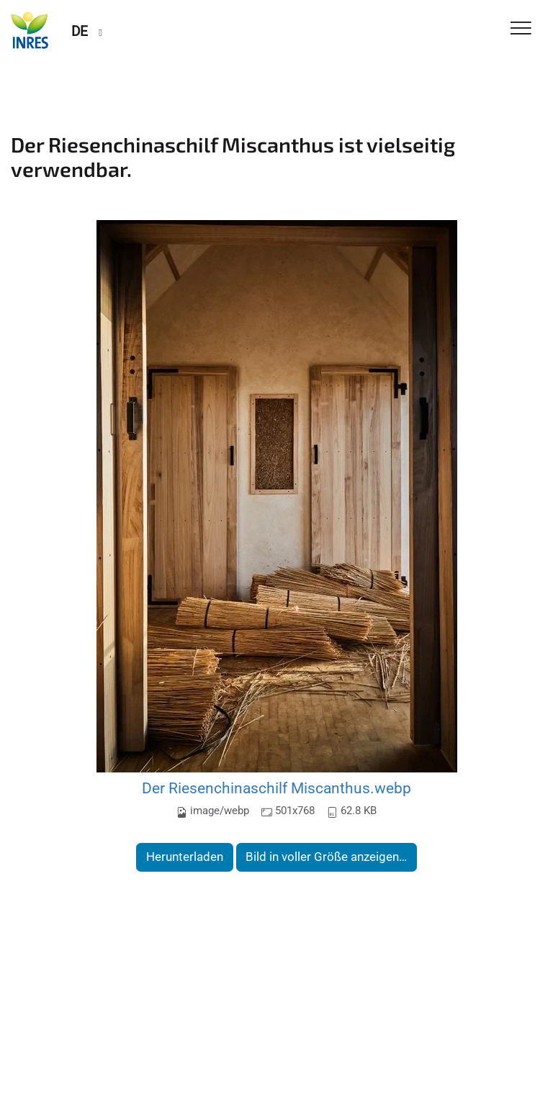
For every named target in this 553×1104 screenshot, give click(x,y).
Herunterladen (184, 856)
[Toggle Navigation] (521, 29)
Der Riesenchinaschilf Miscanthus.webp (276, 788)
